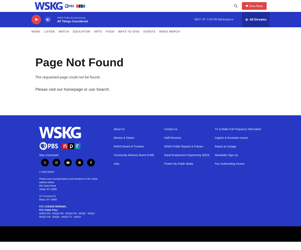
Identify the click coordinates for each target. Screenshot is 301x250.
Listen (49, 40)
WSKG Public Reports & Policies (183, 154)
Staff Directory (172, 146)
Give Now (258, 10)
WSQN (56, 225)
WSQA (91, 221)
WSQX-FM (57, 221)
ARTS (98, 40)
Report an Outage (225, 154)
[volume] (48, 28)
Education (81, 40)
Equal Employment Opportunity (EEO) (187, 163)
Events (149, 40)
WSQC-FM (44, 225)
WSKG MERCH (169, 40)
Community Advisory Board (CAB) (134, 163)
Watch (64, 40)
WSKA (77, 225)
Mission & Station (124, 146)
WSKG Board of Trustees (129, 154)
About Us (119, 137)
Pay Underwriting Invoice (230, 172)
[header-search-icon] (237, 10)
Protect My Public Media (178, 172)
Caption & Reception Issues (231, 146)
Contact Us (170, 137)
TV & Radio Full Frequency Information (238, 137)
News (35, 40)
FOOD (110, 40)
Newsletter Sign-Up (226, 163)
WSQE (82, 221)
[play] (36, 28)
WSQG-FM (71, 221)
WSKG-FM (44, 221)
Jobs (116, 172)
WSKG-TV (66, 225)
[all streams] (256, 28)
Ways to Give (129, 40)
